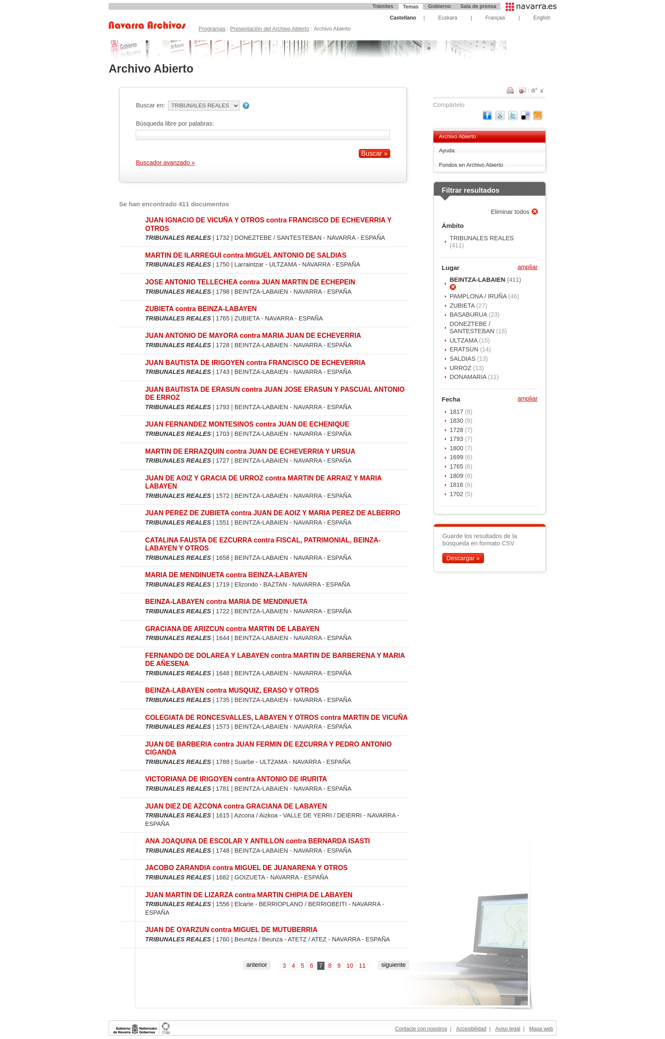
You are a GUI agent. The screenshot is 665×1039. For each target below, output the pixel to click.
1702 (457, 494)
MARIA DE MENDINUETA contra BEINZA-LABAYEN (226, 574)
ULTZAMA (464, 340)
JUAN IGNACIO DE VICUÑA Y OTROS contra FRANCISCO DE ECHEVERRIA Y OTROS (268, 224)
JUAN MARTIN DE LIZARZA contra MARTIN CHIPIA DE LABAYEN (248, 895)
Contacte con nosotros (421, 1029)
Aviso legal (507, 1029)
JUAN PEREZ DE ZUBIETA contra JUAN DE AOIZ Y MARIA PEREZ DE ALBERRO (272, 513)
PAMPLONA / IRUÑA (479, 296)
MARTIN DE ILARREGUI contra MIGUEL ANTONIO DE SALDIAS (245, 255)
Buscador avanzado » (165, 162)
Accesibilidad (471, 1029)
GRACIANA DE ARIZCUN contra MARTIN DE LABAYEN (232, 628)
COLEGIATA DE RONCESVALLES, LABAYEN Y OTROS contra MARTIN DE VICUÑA (276, 717)
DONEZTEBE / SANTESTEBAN (473, 327)
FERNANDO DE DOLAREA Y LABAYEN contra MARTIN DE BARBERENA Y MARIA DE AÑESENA (275, 659)
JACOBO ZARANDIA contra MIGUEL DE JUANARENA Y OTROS (246, 867)
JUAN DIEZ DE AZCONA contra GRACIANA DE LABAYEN (236, 806)
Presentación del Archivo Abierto (269, 28)
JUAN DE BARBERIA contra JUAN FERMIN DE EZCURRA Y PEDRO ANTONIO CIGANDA (268, 748)
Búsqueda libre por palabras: (175, 123)
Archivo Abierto (457, 136)
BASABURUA (469, 314)
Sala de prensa (478, 6)
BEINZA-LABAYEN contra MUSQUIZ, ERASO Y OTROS (232, 690)
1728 (457, 430)
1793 (457, 438)
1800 (457, 448)
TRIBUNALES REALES (482, 238)
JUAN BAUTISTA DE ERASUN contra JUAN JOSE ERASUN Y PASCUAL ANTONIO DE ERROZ (275, 393)
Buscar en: (150, 105)
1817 (457, 411)
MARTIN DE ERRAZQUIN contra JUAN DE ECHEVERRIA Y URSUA (250, 451)
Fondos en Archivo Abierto (471, 165)
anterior (256, 964)
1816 (457, 484)
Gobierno (439, 6)
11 (362, 965)
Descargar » (463, 558)
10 (349, 965)
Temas (411, 7)
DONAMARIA (469, 376)
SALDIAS (463, 358)
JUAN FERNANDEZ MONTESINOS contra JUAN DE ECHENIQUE (247, 424)
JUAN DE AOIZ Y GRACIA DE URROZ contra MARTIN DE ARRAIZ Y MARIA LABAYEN (263, 482)
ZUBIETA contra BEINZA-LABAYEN (201, 308)
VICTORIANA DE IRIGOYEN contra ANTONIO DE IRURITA (236, 779)
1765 (457, 466)
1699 (457, 457)
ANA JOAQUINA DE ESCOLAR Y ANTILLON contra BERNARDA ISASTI (257, 841)
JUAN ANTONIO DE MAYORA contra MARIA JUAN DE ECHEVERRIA (253, 335)
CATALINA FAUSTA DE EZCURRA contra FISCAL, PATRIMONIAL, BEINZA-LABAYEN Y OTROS (262, 544)
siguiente (393, 964)
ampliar (527, 267)
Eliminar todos (511, 211)
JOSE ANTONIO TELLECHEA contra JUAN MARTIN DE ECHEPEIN (250, 282)
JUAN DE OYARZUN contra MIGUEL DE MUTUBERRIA (231, 929)
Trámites (382, 6)
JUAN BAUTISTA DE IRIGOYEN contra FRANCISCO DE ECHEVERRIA (255, 362)
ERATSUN (465, 349)
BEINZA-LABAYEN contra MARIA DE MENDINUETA (226, 601)
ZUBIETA (463, 305)
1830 (457, 420)
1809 (457, 475)
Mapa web (541, 1029)
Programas (211, 28)
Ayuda (447, 150)
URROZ (461, 368)
